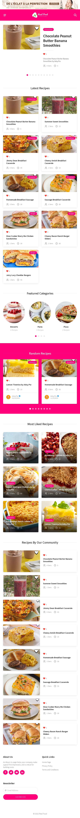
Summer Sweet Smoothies (56, 121)
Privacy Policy (47, 766)
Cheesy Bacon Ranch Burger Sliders (57, 237)
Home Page (46, 762)
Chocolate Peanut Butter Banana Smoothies (20, 122)
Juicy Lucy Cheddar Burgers (18, 275)
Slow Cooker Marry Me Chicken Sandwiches (19, 237)
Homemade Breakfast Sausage (20, 199)
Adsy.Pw (15, 396)
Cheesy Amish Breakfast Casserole (55, 161)
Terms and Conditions (50, 769)
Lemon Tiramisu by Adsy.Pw (18, 384)
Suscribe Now (20, 797)
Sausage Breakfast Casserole (57, 199)
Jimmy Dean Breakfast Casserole (16, 161)
